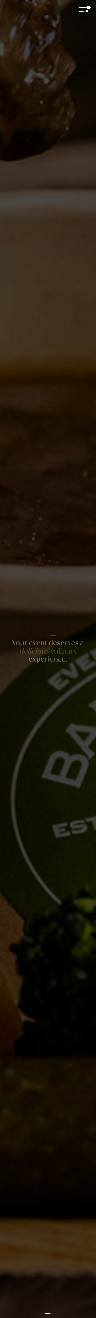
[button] (48, 1313)
